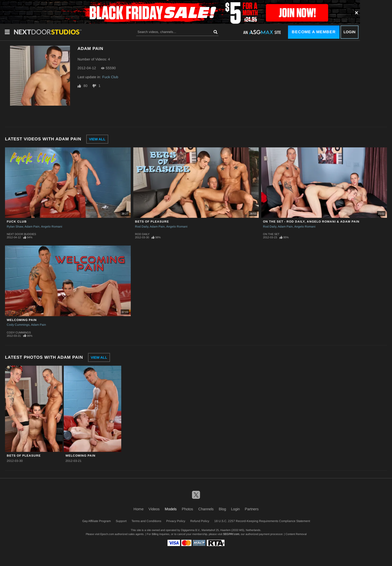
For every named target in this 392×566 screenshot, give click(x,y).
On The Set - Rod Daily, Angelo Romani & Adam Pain (311, 221)
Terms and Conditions (146, 521)
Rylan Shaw (15, 226)
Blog (222, 509)
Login (350, 32)
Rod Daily (141, 226)
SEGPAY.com (231, 534)
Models (171, 509)
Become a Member (314, 32)
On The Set (271, 234)
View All (97, 139)
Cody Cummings (18, 324)
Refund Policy (199, 521)
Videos (154, 509)
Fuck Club (110, 77)
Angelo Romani (51, 226)
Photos (187, 509)
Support (121, 521)
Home (139, 509)
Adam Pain (32, 226)
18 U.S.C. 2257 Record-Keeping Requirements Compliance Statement (262, 521)
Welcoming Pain (22, 320)
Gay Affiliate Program (96, 521)
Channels (206, 509)
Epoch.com (107, 534)
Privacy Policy (175, 521)
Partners (252, 509)
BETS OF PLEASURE (152, 221)
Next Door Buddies (21, 234)
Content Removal (296, 534)
